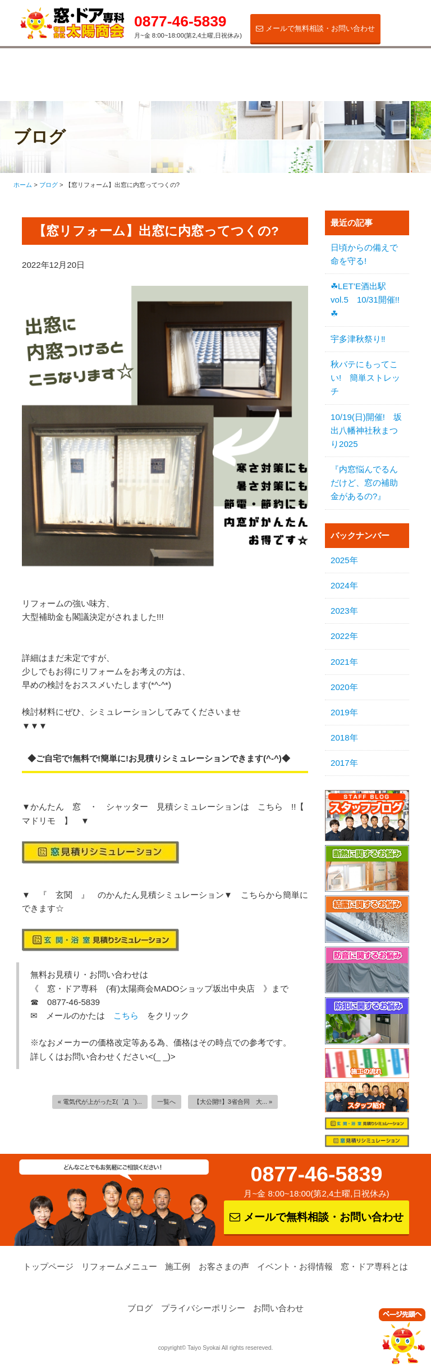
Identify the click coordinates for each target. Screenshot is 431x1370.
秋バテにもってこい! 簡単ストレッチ (365, 377)
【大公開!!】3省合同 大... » (233, 1101)
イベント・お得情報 (301, 71)
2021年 (344, 661)
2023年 (344, 610)
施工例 (140, 66)
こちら (126, 1015)
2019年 (344, 712)
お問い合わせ (278, 1308)
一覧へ (166, 1101)
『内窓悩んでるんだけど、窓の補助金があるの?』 (364, 482)
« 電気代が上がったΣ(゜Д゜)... (100, 1101)
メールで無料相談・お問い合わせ (315, 28)
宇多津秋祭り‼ (358, 339)
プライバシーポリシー (203, 1308)
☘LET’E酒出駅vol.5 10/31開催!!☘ (365, 299)
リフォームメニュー (60, 71)
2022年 (344, 636)
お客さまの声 (221, 66)
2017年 (344, 763)
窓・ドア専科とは (381, 71)
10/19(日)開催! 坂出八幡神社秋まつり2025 (366, 430)
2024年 (344, 585)
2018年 (344, 737)
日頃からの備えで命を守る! (364, 254)
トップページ (48, 1266)
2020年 (344, 687)
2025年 (344, 560)
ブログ (140, 1308)
